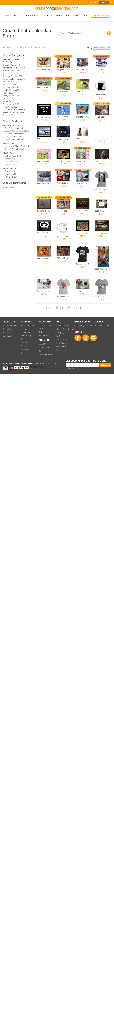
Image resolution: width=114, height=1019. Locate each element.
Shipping (60, 332)
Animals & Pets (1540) (12, 70)
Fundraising (26, 335)
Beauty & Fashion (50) (12, 76)
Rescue (24, 339)
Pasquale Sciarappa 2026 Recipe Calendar (63, 70)
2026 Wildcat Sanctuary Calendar (63, 92)
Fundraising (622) (10, 87)
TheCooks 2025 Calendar (83, 139)
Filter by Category (14, 55)
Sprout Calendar (44, 69)
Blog (41, 351)
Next (82, 308)
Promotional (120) (10, 107)
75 (57, 308)
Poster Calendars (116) (14, 139)
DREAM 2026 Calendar (83, 117)
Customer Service (64, 325)
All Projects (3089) (11, 59)
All (4, 48)
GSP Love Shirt (63, 297)
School (24, 342)
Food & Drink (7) (10, 84)
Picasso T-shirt (82, 264)
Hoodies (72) (10, 174)
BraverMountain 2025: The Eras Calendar (44, 291)
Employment (44, 347)
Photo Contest (73, 15)
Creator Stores (9, 187)
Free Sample (62, 343)
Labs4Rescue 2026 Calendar (44, 139)
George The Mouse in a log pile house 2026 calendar (63, 161)
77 (69, 308)
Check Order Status (65, 329)
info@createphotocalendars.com (94, 325)
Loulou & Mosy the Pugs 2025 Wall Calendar (44, 161)
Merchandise (8, 336)
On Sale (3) (7, 62)
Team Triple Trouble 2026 (63, 139)
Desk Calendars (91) (13, 136)
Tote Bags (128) (11, 177)
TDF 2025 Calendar (63, 258)
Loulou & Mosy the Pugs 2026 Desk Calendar (44, 87)
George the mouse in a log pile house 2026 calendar (83, 233)
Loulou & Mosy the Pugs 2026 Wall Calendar (83, 161)
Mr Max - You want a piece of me (102, 189)
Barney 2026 (82, 183)
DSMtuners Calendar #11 (102, 233)
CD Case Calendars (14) (15, 134)
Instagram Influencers (25, 330)
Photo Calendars (13, 15)
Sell (85, 15)
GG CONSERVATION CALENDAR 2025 (44, 233)
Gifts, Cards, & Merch (51, 15)
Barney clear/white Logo (63, 236)
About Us (43, 344)
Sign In (93, 2)
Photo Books (31, 15)
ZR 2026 (101, 117)
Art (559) (6, 73)
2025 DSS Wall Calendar (83, 211)
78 (75, 308)
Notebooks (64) (11, 161)
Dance (23, 353)
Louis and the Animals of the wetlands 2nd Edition (44, 183)
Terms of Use (39, 363)
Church (24, 346)
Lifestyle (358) (9, 98)
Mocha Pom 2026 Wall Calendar (83, 91)
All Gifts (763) (8, 153)
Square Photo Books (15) (15, 149)
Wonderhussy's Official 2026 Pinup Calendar (102, 69)
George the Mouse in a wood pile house (44, 258)
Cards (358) (10, 159)
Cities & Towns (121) (11, 82)
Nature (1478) (8, 101)
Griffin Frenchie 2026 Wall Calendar (83, 291)
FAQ (58, 336)
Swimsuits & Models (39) (13, 112)
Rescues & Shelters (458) (14, 110)
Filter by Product (13, 121)
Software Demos (63, 339)
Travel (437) (8, 115)
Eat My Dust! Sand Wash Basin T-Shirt (102, 297)
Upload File (61, 346)
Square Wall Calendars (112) (17, 131)
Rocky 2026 (63, 211)
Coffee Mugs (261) (13, 156)
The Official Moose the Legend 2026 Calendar (63, 183)
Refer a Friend (62, 350)
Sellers (42, 332)
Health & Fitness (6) (11, 90)
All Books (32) (9, 143)
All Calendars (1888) (11, 125)
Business (24, 349)
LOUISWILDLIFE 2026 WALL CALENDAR (44, 211)
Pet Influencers (27, 325)
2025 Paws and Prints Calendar (102, 161)
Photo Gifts (7, 332)
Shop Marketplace (100, 15)
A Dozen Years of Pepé (63, 117)
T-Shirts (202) (10, 171)
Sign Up (104, 2)
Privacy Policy (71, 368)
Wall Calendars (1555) (14, 128)
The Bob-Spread (102, 139)
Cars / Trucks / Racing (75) (14, 79)
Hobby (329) (8, 93)
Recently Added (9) (11, 65)
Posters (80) (10, 164)
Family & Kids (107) (11, 96)
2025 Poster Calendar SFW (102, 269)
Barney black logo (102, 95)
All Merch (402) (9, 168)
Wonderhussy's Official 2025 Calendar (83, 69)
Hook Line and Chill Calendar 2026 (44, 117)
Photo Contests (45, 335)
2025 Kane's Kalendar (102, 211)
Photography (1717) (11, 104)
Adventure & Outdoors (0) (14, 68)
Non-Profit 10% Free (45, 327)
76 (63, 308)
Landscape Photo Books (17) (17, 146)
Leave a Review (46, 354)
